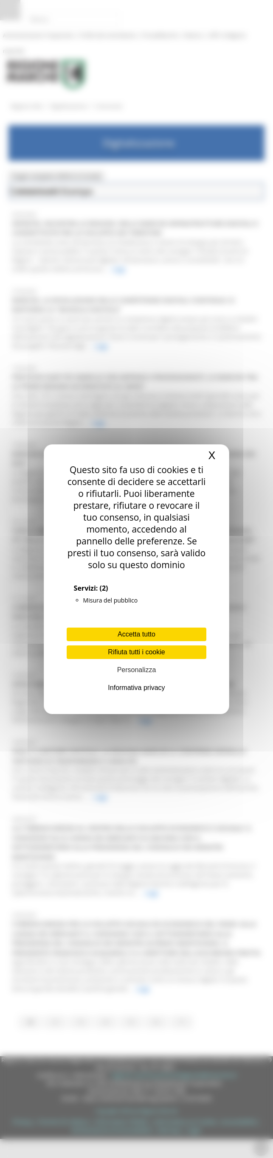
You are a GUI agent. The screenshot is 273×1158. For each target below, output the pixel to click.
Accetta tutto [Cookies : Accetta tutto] (136, 634)
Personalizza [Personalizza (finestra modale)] (136, 669)
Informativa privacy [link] (136, 687)
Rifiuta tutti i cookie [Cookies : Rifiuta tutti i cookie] (136, 652)
